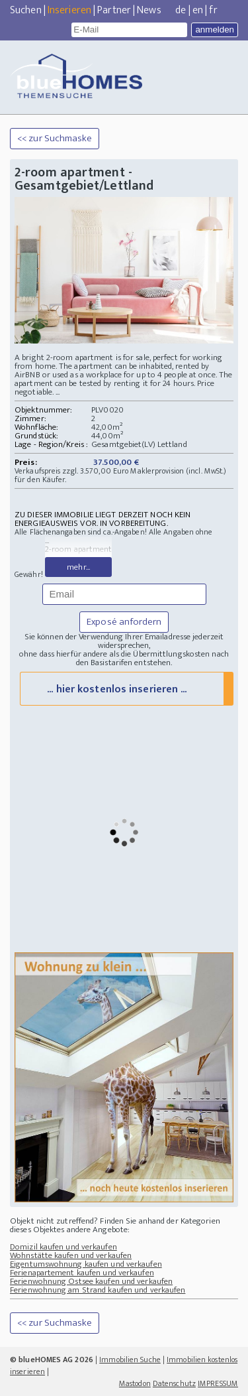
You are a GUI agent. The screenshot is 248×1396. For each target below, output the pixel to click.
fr (213, 10)
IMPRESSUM (218, 1383)
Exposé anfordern (124, 621)
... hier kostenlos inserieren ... (116, 689)
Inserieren (69, 10)
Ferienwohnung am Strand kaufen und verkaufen (97, 1290)
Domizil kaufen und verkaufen (63, 1246)
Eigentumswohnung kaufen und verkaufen (86, 1264)
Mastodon (135, 1383)
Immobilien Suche (130, 1359)
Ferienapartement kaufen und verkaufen (82, 1272)
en (197, 10)
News (149, 10)
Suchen (26, 10)
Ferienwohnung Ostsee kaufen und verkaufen (91, 1281)
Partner (114, 10)
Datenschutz (174, 1383)
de (180, 10)
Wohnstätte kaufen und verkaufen (71, 1255)
